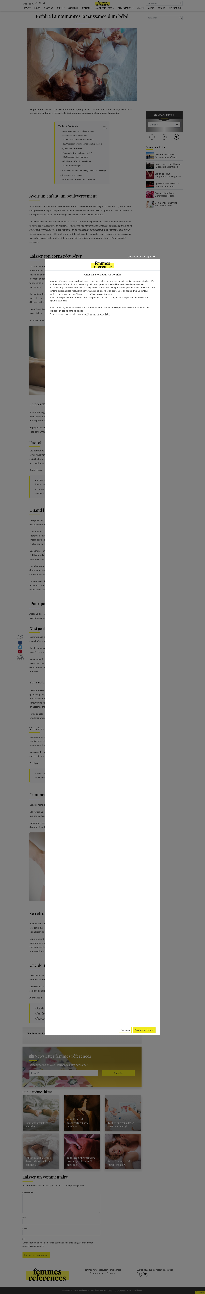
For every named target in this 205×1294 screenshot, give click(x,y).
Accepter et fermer (144, 1030)
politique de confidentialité (97, 314)
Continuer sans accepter (141, 256)
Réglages (125, 1030)
